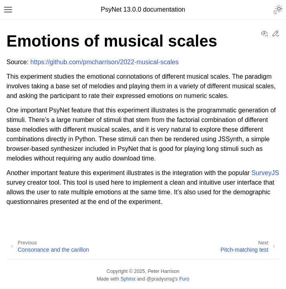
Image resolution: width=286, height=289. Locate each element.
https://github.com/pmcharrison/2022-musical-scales (105, 62)
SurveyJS (265, 172)
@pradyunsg (161, 279)
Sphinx (128, 279)
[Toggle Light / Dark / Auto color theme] (278, 9)
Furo (184, 279)
